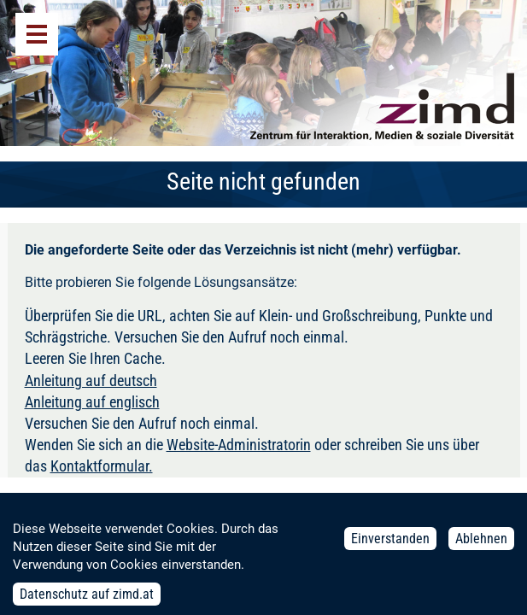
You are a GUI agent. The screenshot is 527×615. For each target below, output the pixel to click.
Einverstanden (390, 544)
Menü (36, 34)
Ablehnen (481, 544)
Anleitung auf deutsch (91, 381)
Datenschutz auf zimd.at (87, 599)
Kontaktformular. (101, 466)
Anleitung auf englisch (92, 402)
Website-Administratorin (239, 445)
